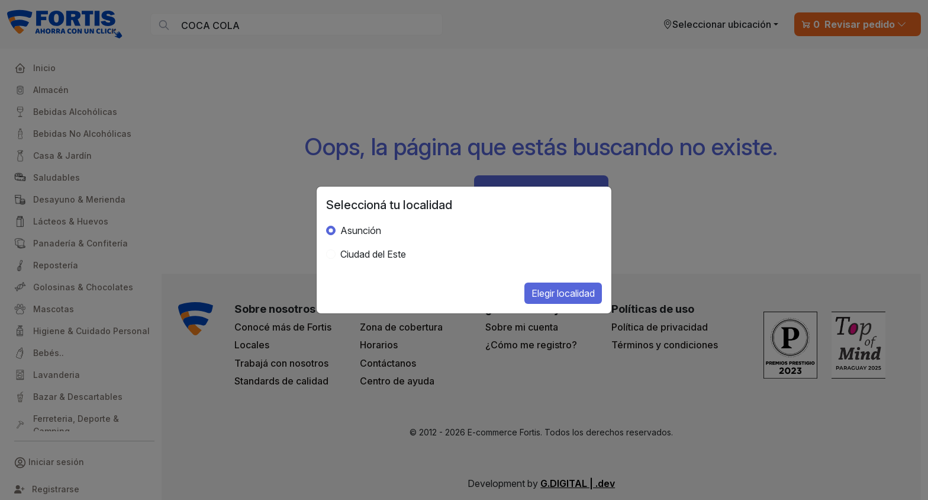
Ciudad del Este (373, 254)
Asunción (360, 230)
